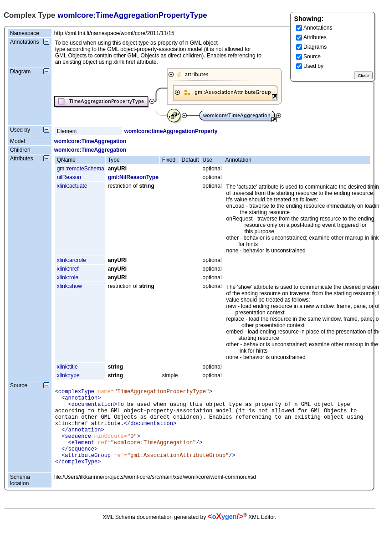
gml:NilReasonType (133, 177)
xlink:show (69, 286)
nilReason (69, 177)
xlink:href (68, 269)
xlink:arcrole (71, 260)
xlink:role (67, 277)
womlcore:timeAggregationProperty (171, 131)
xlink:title (67, 367)
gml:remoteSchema (80, 168)
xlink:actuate (72, 186)
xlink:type (68, 375)
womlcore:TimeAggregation (90, 141)
